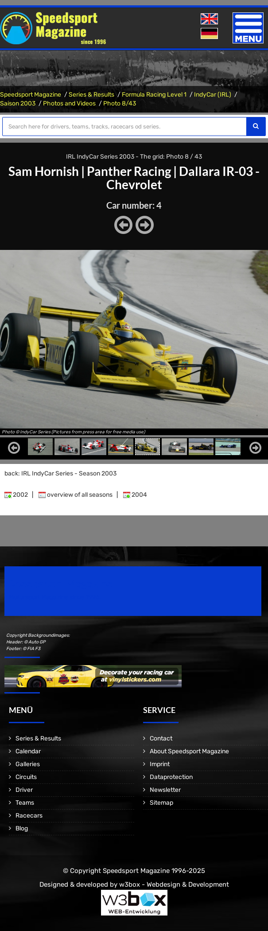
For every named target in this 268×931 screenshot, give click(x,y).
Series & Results (91, 94)
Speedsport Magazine (30, 94)
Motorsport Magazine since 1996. (55, 597)
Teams (25, 802)
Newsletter (165, 790)
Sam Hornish (43, 171)
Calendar (28, 751)
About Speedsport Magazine (189, 751)
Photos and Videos (69, 103)
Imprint (160, 764)
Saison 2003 (17, 103)
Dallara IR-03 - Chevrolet (183, 178)
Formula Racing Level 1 (154, 94)
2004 (135, 495)
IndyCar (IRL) (212, 94)
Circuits (26, 777)
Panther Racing (129, 171)
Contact (161, 738)
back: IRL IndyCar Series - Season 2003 (60, 473)
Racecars (29, 815)
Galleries (28, 764)
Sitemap (161, 802)
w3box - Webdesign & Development (174, 884)
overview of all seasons (76, 495)
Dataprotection (171, 777)
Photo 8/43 (119, 103)
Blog (22, 828)
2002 (16, 495)
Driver (24, 790)
